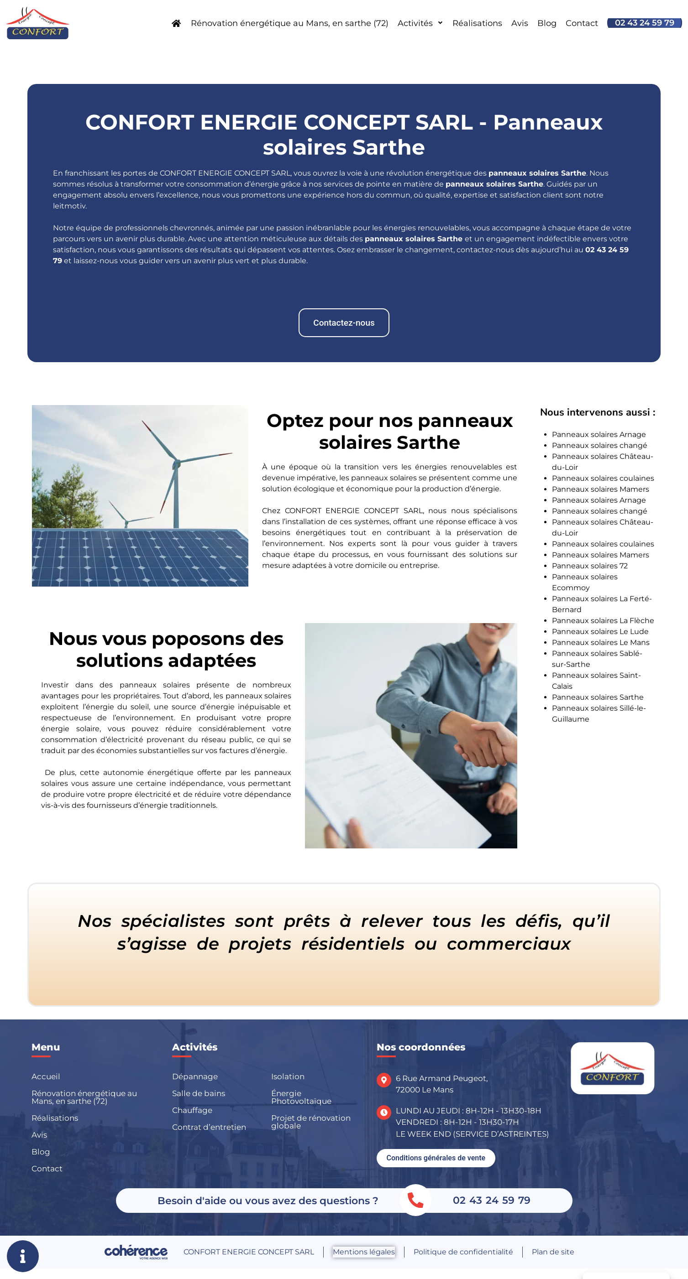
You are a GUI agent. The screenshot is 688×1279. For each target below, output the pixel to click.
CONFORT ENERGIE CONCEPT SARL (249, 1252)
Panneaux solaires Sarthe (598, 697)
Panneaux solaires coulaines (603, 478)
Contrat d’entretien (209, 1127)
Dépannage (195, 1076)
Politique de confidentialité (463, 1252)
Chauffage (192, 1110)
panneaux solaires (481, 184)
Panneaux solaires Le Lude (600, 631)
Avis (519, 23)
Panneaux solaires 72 (590, 566)
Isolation (288, 1076)
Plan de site (553, 1252)
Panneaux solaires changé (599, 445)
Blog (547, 23)
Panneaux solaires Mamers (600, 489)
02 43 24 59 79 (644, 23)
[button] (344, 322)
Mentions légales (364, 1252)
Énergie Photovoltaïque (301, 1097)
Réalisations (477, 23)
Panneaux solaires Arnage (599, 434)
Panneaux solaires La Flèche (603, 620)
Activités (420, 23)
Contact (582, 23)
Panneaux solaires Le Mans (601, 642)
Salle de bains (198, 1093)
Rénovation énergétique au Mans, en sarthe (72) (290, 23)
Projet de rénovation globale (311, 1121)
